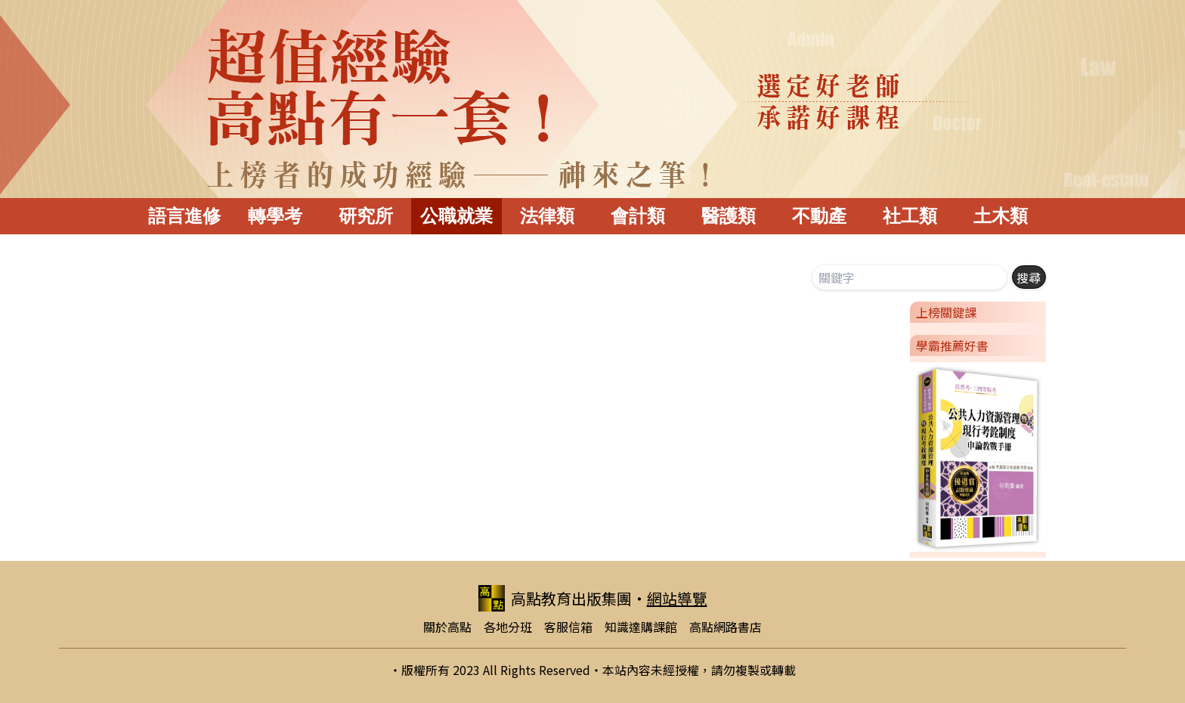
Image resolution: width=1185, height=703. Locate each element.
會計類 (638, 216)
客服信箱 (568, 627)
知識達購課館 (641, 627)
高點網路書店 (725, 627)
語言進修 (184, 216)
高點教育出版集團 (555, 598)
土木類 (1000, 216)
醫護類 (728, 216)
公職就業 (456, 216)
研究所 (366, 216)
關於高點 (447, 627)
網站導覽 (677, 598)
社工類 (910, 216)
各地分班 (508, 627)
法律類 (547, 216)
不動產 (819, 216)
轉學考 (275, 216)
